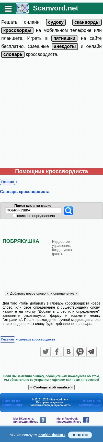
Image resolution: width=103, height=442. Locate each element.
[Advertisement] (51, 114)
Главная (7, 182)
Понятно (80, 435)
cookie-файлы (51, 435)
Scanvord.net (55, 8)
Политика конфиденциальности (50, 405)
